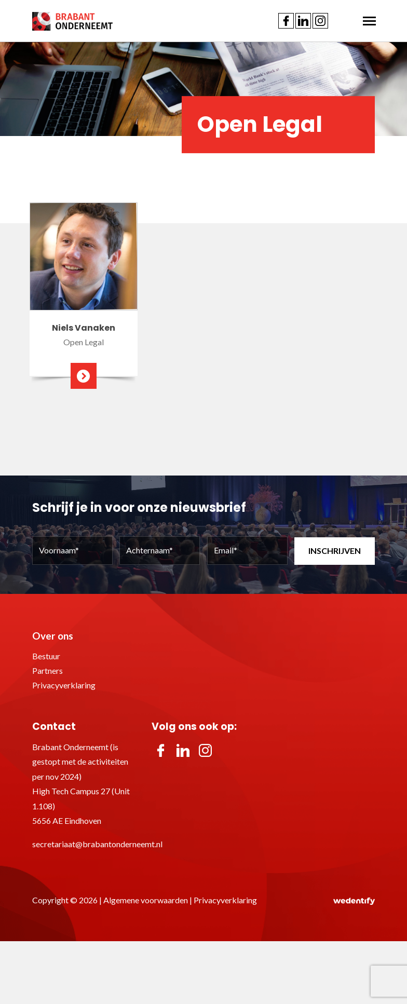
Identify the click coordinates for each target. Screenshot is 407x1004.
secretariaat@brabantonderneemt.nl (97, 844)
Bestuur (46, 656)
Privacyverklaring (64, 685)
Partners (47, 670)
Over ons (52, 636)
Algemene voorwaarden (145, 900)
